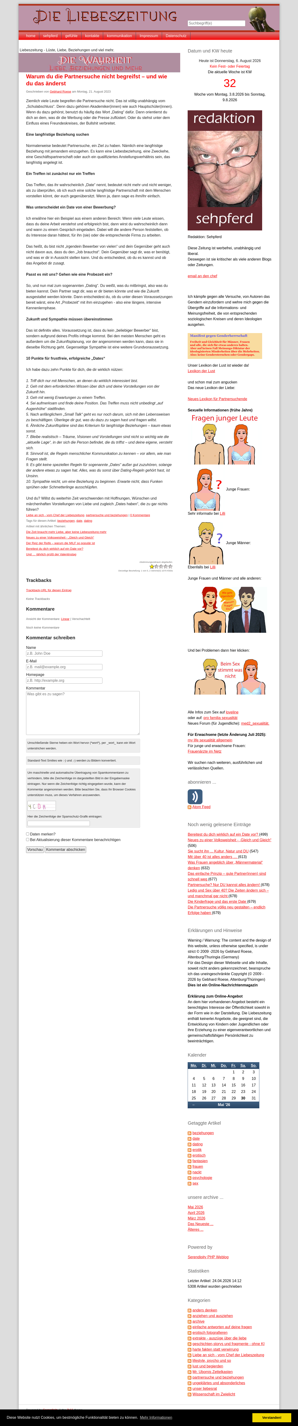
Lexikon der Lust (201, 371)
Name (31, 648)
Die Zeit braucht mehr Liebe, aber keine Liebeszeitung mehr (66, 532)
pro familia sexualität (220, 718)
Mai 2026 (195, 1207)
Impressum (149, 36)
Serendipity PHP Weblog (208, 1257)
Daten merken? (42, 834)
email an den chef (202, 276)
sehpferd (50, 36)
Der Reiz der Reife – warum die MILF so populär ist (60, 543)
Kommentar (35, 688)
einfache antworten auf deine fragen (222, 1327)
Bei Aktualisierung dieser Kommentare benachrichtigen (75, 840)
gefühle (71, 36)
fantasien (200, 1161)
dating (88, 520)
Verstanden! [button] (271, 1417)
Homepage (35, 675)
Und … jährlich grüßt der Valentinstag (51, 554)
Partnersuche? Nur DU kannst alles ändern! (224, 885)
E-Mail (31, 661)
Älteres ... (195, 1229)
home (30, 36)
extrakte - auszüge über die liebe (220, 1338)
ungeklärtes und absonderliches (219, 1383)
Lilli (222, 513)
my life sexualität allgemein (210, 740)
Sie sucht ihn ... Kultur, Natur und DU (218, 851)
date (79, 520)
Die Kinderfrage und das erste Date (217, 902)
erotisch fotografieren (210, 1333)
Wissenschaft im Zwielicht (214, 1394)
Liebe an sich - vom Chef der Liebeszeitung (55, 515)
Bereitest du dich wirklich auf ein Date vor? (54, 548)
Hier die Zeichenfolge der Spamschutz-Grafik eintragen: (64, 816)
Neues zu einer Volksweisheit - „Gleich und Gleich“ (60, 537)
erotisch (199, 1155)
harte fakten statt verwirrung (216, 1349)
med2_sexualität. (255, 723)
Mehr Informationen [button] (156, 1417)
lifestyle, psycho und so (212, 1361)
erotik (197, 1150)
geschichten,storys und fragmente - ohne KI (229, 1344)
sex (195, 1183)
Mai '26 (224, 1105)
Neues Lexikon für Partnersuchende (217, 399)
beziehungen (65, 520)
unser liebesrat (205, 1389)
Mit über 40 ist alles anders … (213, 857)
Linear (65, 619)
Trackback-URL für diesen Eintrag (48, 590)
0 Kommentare (140, 515)
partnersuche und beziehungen (107, 515)
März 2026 (196, 1218)
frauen (198, 1167)
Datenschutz (176, 36)
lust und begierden (208, 1366)
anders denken (205, 1310)
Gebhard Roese (60, 91)
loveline (232, 712)
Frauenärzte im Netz (204, 751)
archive (199, 1321)
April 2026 (196, 1213)
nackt (197, 1172)
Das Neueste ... (200, 1224)
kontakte (92, 36)
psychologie (202, 1178)
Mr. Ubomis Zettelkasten (213, 1372)
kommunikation (119, 36)
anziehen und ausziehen (213, 1316)
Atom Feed (201, 807)
